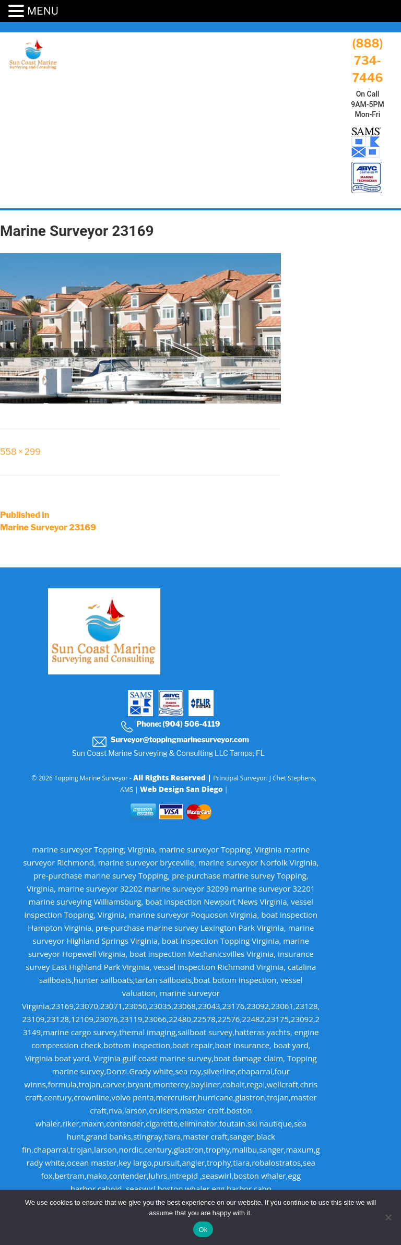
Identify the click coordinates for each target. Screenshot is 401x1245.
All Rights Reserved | (173, 777)
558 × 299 (20, 452)
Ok (202, 1230)
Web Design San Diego (181, 789)
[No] (388, 1217)
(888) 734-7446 (367, 61)
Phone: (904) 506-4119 (170, 725)
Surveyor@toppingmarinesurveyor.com (170, 741)
